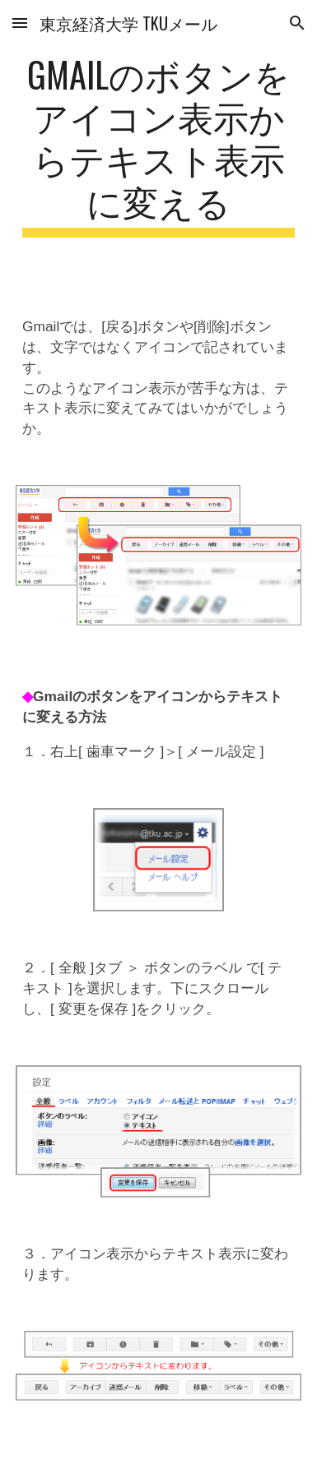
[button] (20, 22)
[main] (158, 145)
